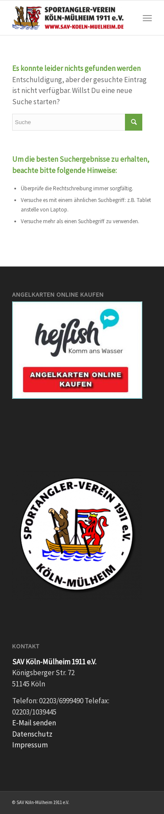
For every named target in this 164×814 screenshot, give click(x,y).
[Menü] (147, 17)
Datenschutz (32, 734)
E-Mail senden (34, 722)
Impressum (30, 745)
